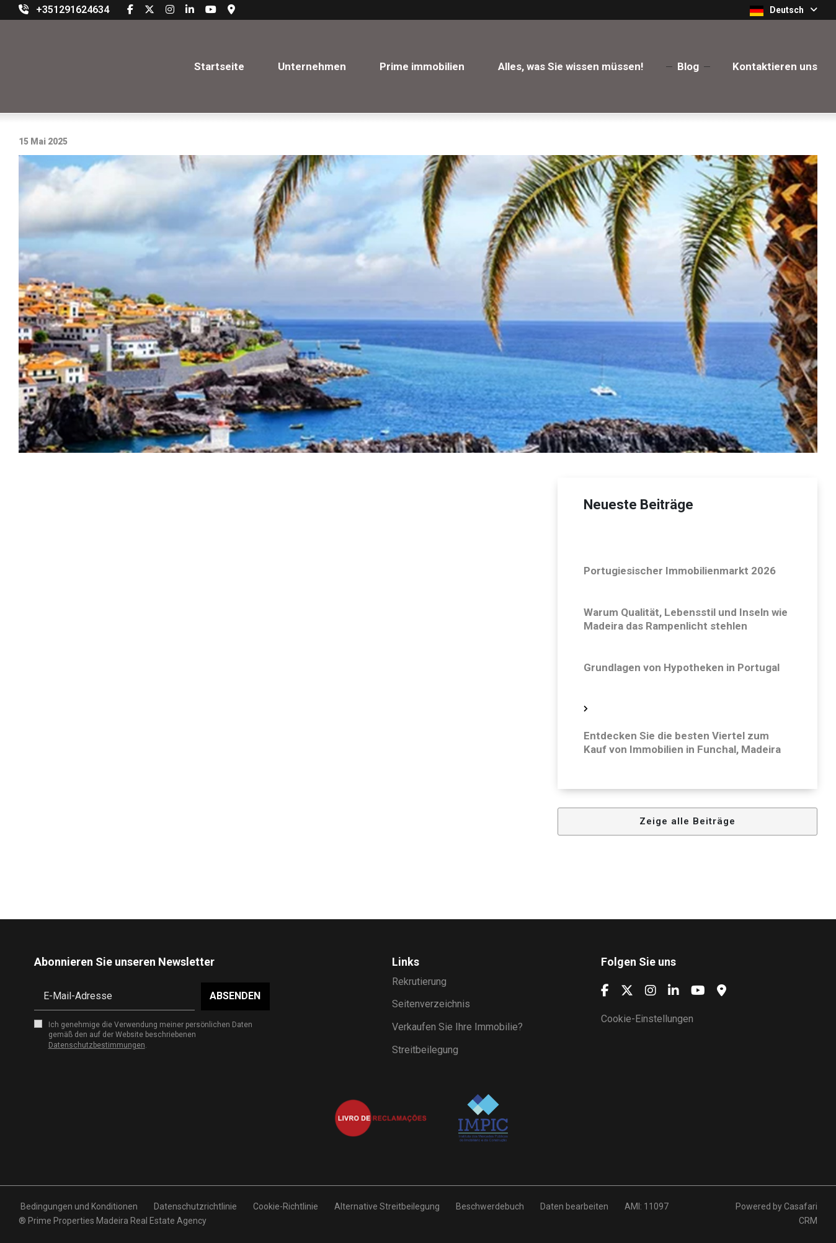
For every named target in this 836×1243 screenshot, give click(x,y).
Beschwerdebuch (490, 1206)
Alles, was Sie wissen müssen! (571, 66)
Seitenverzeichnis (431, 1004)
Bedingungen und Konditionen (78, 1206)
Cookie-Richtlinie (285, 1206)
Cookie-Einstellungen (647, 1019)
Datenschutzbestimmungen (96, 1045)
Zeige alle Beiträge (687, 821)
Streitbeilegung (425, 1050)
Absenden (235, 996)
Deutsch (783, 10)
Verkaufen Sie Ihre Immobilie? (457, 1027)
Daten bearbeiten (574, 1206)
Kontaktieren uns (774, 66)
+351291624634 (72, 10)
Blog (688, 66)
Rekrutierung (419, 981)
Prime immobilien (422, 66)
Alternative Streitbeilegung (387, 1206)
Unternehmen (312, 66)
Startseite (219, 66)
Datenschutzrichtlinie (195, 1206)
